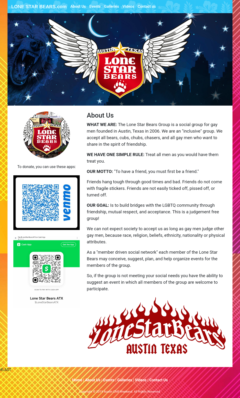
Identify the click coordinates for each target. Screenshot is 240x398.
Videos (128, 6)
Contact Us (158, 380)
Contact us (147, 6)
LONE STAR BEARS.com (39, 6)
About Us (78, 6)
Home (77, 380)
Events (95, 6)
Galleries (111, 6)
